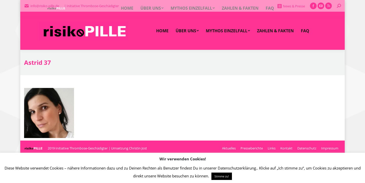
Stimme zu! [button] (221, 176)
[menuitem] (162, 30)
